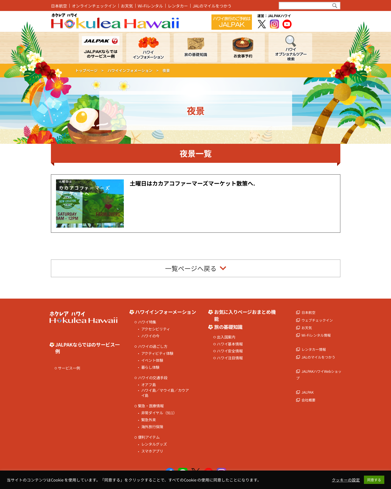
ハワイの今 (150, 335)
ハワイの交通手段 (152, 377)
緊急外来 (148, 419)
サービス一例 (69, 368)
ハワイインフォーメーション (165, 312)
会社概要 (308, 400)
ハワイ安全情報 (230, 350)
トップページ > (89, 70)
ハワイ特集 (147, 322)
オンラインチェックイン (94, 6)
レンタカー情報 (313, 349)
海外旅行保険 (152, 426)
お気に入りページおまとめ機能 (244, 315)
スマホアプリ (152, 451)
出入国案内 (226, 337)
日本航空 (59, 6)
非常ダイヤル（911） (159, 412)
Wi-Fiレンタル (150, 6)
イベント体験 (152, 360)
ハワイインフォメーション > (132, 70)
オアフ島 (148, 384)
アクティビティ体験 (157, 353)
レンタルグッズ (154, 444)
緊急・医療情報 (151, 405)
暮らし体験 (150, 367)
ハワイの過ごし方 (152, 346)
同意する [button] (374, 479)
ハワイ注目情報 (230, 357)
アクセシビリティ (155, 329)
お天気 (127, 6)
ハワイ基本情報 (230, 344)
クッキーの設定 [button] (346, 479)
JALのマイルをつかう (212, 6)
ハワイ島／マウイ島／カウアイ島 (165, 393)
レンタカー (178, 6)
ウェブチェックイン (317, 320)
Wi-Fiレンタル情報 (316, 335)
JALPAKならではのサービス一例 (87, 348)
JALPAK (307, 392)
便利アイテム (149, 437)
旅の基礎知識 (228, 327)
